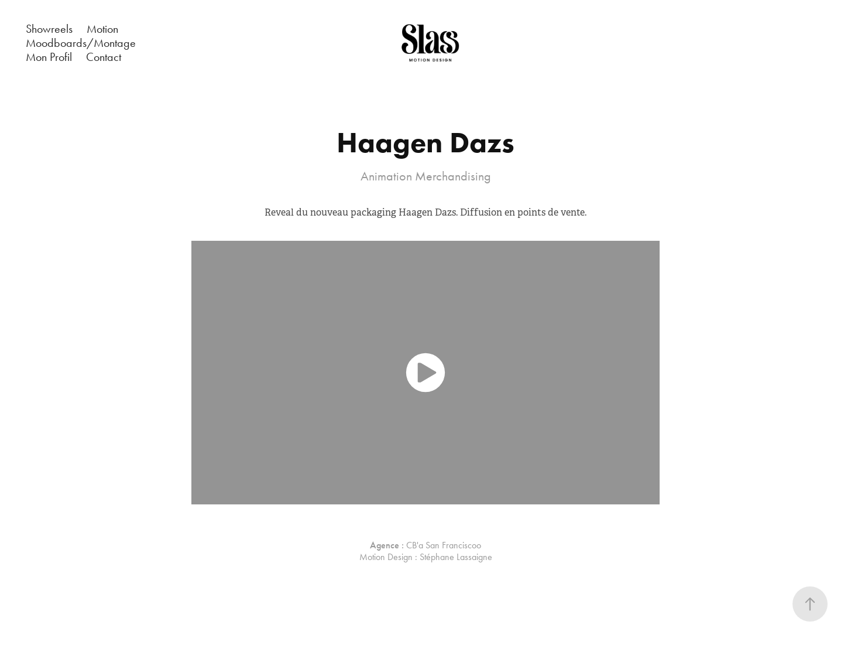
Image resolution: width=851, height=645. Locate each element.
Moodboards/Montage (81, 43)
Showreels (49, 29)
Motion (102, 29)
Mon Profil (49, 57)
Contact (103, 57)
